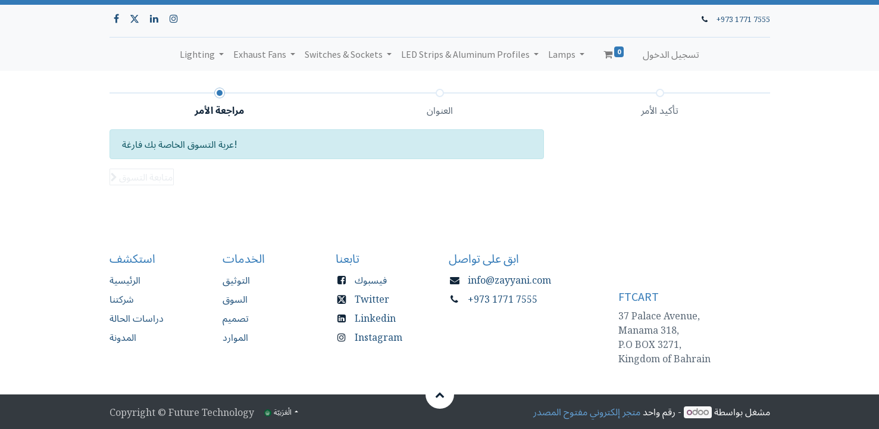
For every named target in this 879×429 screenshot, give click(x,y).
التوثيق (236, 280)
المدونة (123, 337)
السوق (235, 299)
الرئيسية (125, 280)
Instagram (378, 337)
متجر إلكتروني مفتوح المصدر (586, 411)
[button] (142, 177)
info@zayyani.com (509, 280)
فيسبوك (371, 280)
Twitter (372, 299)
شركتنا (122, 299)
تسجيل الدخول (671, 54)
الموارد (235, 337)
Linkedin (375, 318)
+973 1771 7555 (743, 19)
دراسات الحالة (137, 318)
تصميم (236, 318)
